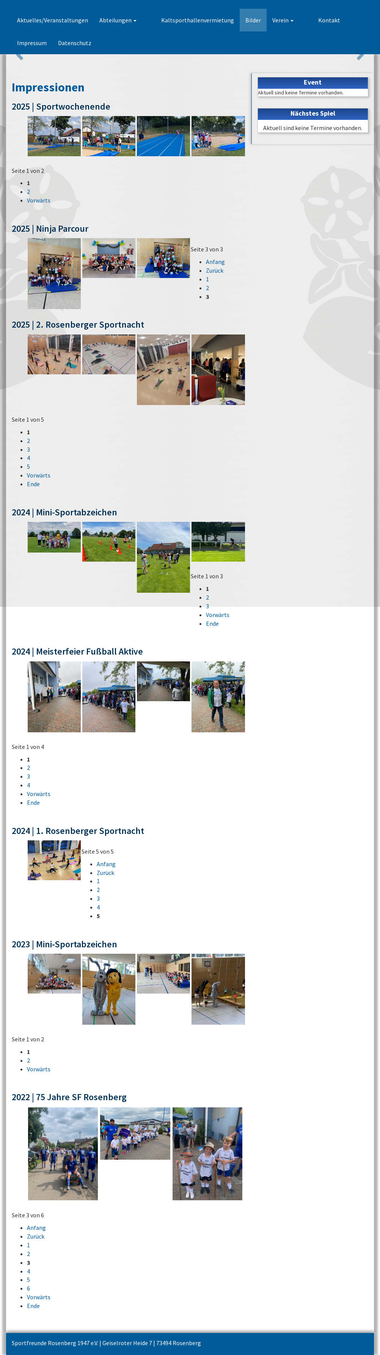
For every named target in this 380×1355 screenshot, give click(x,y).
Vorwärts (38, 200)
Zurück (214, 270)
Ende (33, 484)
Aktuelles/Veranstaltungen (52, 20)
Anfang (215, 261)
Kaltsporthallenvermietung (184, 20)
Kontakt (303, 20)
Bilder (240, 20)
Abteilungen (118, 20)
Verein (269, 20)
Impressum (340, 20)
